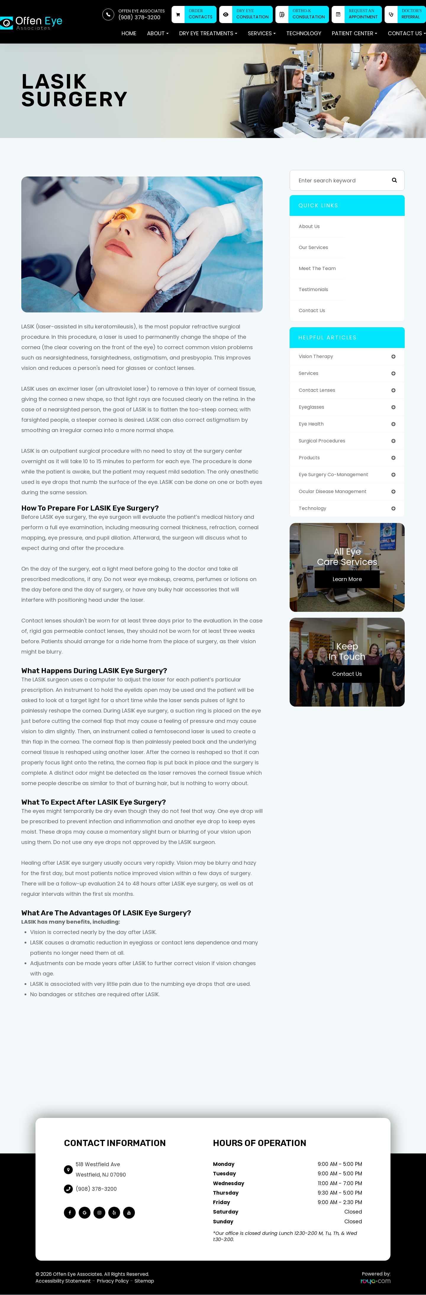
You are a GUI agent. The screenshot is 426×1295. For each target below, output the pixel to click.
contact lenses (319, 391)
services (310, 374)
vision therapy (318, 356)
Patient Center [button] (354, 33)
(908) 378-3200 (96, 1189)
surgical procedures (325, 444)
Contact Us (314, 310)
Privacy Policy (113, 1281)
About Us (311, 226)
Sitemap (144, 1281)
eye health (312, 426)
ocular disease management (337, 496)
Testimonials (316, 289)
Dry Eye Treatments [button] (208, 33)
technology (314, 514)
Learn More (347, 585)
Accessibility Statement (63, 1281)
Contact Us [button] (407, 33)
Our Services (315, 247)
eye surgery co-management (338, 479)
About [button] (158, 33)
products (310, 461)
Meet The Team (319, 268)
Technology (303, 33)
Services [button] (262, 33)
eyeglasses (313, 409)
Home (129, 33)
